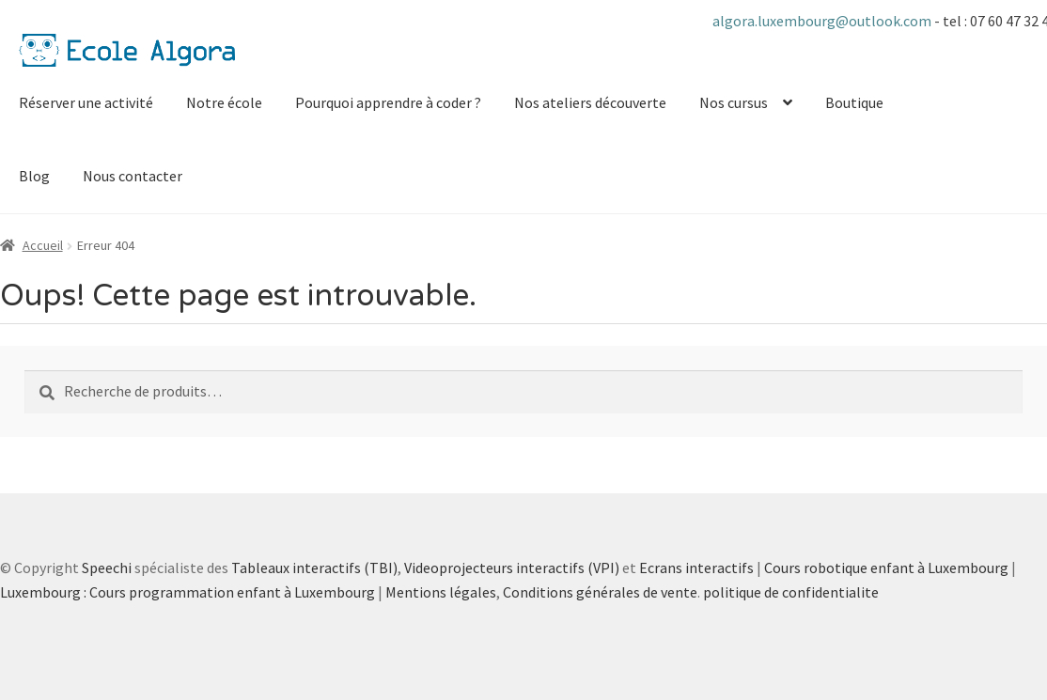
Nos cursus (733, 102)
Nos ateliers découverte (590, 102)
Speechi (107, 567)
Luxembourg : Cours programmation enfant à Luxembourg (187, 592)
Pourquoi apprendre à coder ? (388, 102)
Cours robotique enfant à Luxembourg (886, 567)
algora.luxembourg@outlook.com (823, 20)
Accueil (43, 245)
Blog (34, 175)
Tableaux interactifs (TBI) (314, 567)
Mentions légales (440, 592)
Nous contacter (132, 175)
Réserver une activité (86, 102)
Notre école (224, 102)
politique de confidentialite (791, 592)
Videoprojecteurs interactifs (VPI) (511, 567)
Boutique (854, 102)
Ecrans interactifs (696, 567)
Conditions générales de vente (600, 592)
